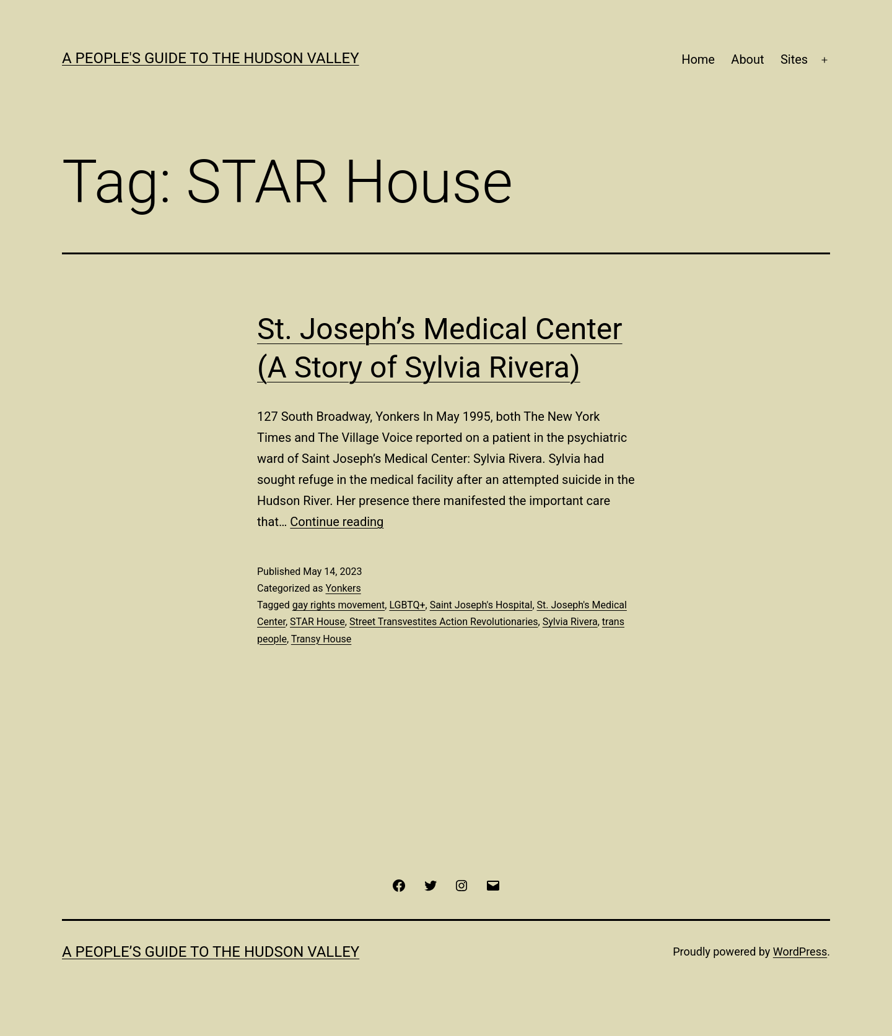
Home (698, 59)
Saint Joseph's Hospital (481, 605)
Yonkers (343, 588)
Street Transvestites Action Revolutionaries (443, 622)
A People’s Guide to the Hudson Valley (210, 951)
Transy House (321, 639)
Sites (794, 59)
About (747, 59)
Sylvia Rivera (570, 622)
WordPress (800, 951)
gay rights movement (338, 605)
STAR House (317, 622)
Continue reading (336, 521)
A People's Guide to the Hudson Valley (210, 58)
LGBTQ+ (407, 605)
